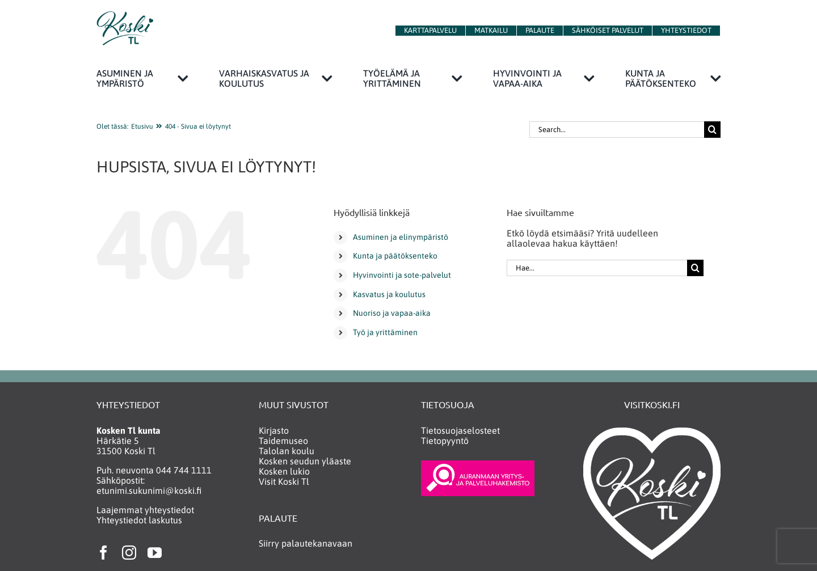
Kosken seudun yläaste (305, 461)
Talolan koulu (286, 451)
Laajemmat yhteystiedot (145, 510)
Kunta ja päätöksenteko (395, 255)
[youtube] (155, 552)
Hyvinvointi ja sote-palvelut (402, 275)
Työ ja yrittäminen (385, 332)
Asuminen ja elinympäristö (400, 237)
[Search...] (616, 129)
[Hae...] (597, 268)
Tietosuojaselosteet (460, 430)
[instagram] (129, 552)
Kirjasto (274, 430)
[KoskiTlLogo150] (124, 16)
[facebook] (103, 552)
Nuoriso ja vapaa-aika (392, 313)
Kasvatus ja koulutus (389, 294)
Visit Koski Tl (284, 481)
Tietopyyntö (445, 440)
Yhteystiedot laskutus (139, 520)
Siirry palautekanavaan (305, 543)
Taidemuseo (283, 440)
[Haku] (712, 129)
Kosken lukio (284, 471)
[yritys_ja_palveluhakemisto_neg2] (477, 465)
